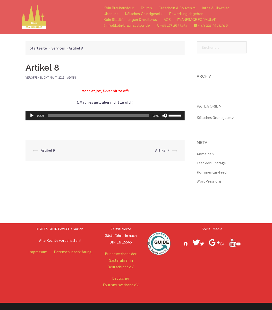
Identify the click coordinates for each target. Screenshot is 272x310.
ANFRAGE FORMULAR (197, 20)
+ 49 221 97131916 (211, 25)
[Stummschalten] (164, 115)
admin (71, 77)
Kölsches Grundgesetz (143, 14)
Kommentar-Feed (212, 172)
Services (58, 48)
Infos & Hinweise (216, 8)
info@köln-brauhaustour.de (127, 25)
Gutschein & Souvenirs (177, 8)
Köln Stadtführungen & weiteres (130, 20)
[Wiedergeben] (31, 115)
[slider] (98, 115)
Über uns (111, 14)
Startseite (38, 48)
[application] (105, 115)
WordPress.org (209, 181)
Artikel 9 (48, 150)
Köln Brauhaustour (119, 8)
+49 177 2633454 (172, 25)
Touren (146, 8)
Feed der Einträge (211, 162)
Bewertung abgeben (186, 14)
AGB (167, 20)
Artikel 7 (162, 150)
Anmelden (205, 153)
